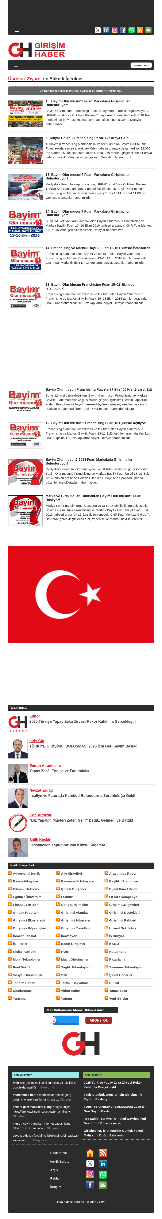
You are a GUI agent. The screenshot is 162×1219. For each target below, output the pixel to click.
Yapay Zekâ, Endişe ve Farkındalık (59, 771)
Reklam (56, 1178)
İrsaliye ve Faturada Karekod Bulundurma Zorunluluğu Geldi (82, 796)
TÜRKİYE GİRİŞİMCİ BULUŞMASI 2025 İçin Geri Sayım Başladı (83, 746)
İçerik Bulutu (60, 1161)
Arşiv (54, 1170)
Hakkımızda (59, 1153)
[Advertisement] (81, 11)
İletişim (55, 1187)
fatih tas (18, 1082)
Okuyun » (47, 1087)
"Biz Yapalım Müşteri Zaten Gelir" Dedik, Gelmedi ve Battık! (81, 820)
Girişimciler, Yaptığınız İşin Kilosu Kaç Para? (68, 845)
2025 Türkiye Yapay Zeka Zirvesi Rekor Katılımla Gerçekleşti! (82, 721)
